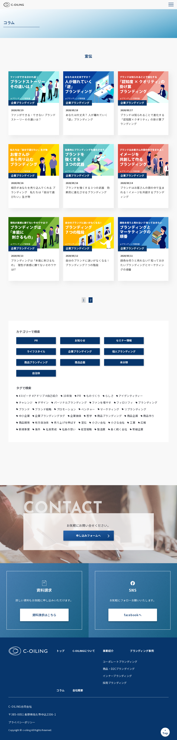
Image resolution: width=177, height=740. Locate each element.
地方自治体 (42, 422)
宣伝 (84, 422)
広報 (143, 422)
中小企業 (24, 416)
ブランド (24, 409)
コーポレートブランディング (120, 661)
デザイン (43, 402)
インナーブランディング (117, 676)
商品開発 (24, 422)
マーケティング (109, 409)
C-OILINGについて (84, 651)
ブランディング (147, 402)
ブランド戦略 (43, 409)
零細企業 (137, 429)
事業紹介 (108, 651)
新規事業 (24, 429)
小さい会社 (99, 422)
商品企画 (80, 362)
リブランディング (135, 409)
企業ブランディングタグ (50, 416)
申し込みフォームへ (88, 535)
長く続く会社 (119, 429)
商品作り (148, 416)
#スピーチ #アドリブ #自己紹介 (38, 396)
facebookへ (132, 615)
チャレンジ (26, 402)
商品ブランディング (36, 362)
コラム (60, 690)
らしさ (109, 396)
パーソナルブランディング (70, 402)
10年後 (67, 396)
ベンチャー (88, 409)
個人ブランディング (124, 351)
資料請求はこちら (44, 615)
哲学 (89, 416)
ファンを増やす (101, 402)
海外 (37, 429)
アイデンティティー (131, 396)
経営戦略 (86, 429)
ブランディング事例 (142, 651)
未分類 (124, 362)
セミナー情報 (124, 340)
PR (36, 340)
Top (165, 733)
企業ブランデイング (80, 351)
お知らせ (80, 340)
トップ (60, 651)
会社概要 (78, 690)
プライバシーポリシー (21, 722)
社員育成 (51, 429)
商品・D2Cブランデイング (119, 669)
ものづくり (93, 396)
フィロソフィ (124, 402)
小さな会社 (118, 422)
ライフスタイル (36, 351)
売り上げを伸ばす (65, 422)
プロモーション (66, 409)
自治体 (36, 373)
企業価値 (75, 416)
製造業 (101, 429)
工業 (132, 422)
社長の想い (69, 429)
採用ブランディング (115, 683)
